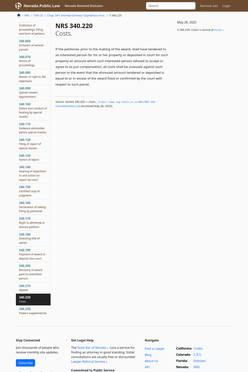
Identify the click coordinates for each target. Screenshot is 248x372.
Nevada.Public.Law (42, 5)
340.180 (29, 238)
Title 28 (38, 15)
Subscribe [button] (25, 363)
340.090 (28, 92)
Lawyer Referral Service (88, 361)
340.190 (32, 254)
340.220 (24, 299)
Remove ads (209, 6)
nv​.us (217, 30)
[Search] (170, 5)
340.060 (31, 45)
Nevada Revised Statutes (84, 6)
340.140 (32, 173)
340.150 (29, 191)
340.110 (33, 128)
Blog (148, 355)
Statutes (200, 361)
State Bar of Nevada (91, 347)
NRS (27, 15)
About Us (151, 361)
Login (226, 6)
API (147, 367)
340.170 (32, 222)
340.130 (29, 157)
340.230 (33, 311)
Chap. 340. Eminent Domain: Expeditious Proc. (76, 15)
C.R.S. (198, 354)
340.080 (32, 76)
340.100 (33, 110)
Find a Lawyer (155, 348)
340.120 (30, 144)
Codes (198, 348)
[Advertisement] (203, 99)
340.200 (30, 272)
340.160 (32, 207)
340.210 (24, 288)
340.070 (27, 61)
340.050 (32, 27)
